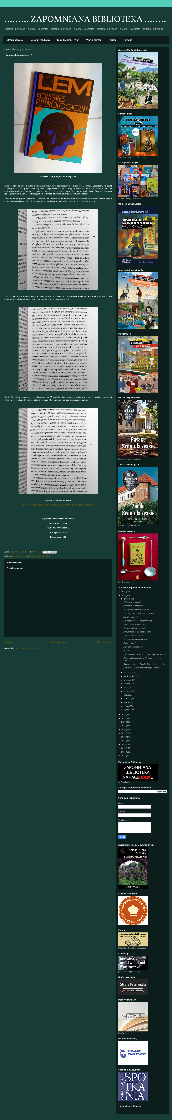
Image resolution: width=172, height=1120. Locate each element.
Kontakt (127, 40)
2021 (123, 726)
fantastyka (16, 556)
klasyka (25, 556)
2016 (123, 744)
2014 (123, 752)
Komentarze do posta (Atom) (27, 648)
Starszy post (104, 642)
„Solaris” (126, 650)
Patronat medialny (40, 40)
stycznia (127, 710)
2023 (123, 718)
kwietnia (127, 698)
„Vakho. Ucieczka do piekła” (135, 624)
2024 (123, 714)
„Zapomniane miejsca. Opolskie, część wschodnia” (144, 654)
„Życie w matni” (129, 643)
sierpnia (127, 684)
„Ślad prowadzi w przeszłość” (135, 639)
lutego (126, 706)
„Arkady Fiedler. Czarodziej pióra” (137, 632)
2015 (123, 748)
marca (127, 702)
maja (126, 695)
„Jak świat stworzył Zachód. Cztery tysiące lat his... (144, 664)
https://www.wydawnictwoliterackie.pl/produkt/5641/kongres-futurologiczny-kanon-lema (58, 505)
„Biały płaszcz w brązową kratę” (136, 609)
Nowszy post (12, 642)
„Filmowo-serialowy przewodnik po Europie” (141, 668)
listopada (128, 672)
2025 (123, 595)
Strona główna (14, 40)
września (128, 680)
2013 (123, 755)
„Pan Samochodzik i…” (133, 647)
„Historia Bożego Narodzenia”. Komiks (139, 613)
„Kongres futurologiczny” (133, 606)
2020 (123, 729)
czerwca (127, 691)
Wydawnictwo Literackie (39, 556)
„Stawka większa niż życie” (134, 628)
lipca (126, 687)
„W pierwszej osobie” (132, 602)
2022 (123, 722)
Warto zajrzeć (93, 40)
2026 (123, 592)
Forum (112, 40)
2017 (123, 741)
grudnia (127, 599)
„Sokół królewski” (130, 617)
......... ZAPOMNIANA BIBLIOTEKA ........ (85, 20)
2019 (123, 733)
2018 (123, 737)
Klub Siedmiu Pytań (68, 40)
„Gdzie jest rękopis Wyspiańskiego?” (138, 621)
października (129, 676)
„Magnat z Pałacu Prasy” (133, 636)
